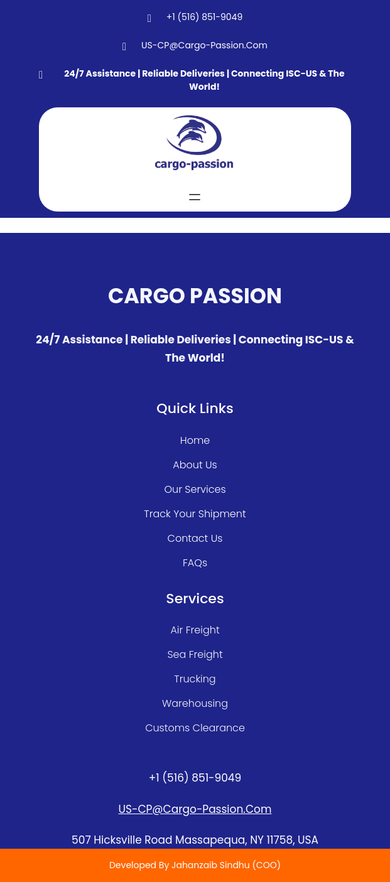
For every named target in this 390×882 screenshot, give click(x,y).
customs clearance (195, 728)
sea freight (194, 654)
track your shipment (195, 514)
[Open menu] (195, 197)
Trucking (194, 679)
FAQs (195, 563)
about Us (195, 465)
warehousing (195, 703)
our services (194, 489)
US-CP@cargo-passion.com (195, 809)
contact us (195, 538)
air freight (194, 630)
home (195, 440)
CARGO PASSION (195, 296)
